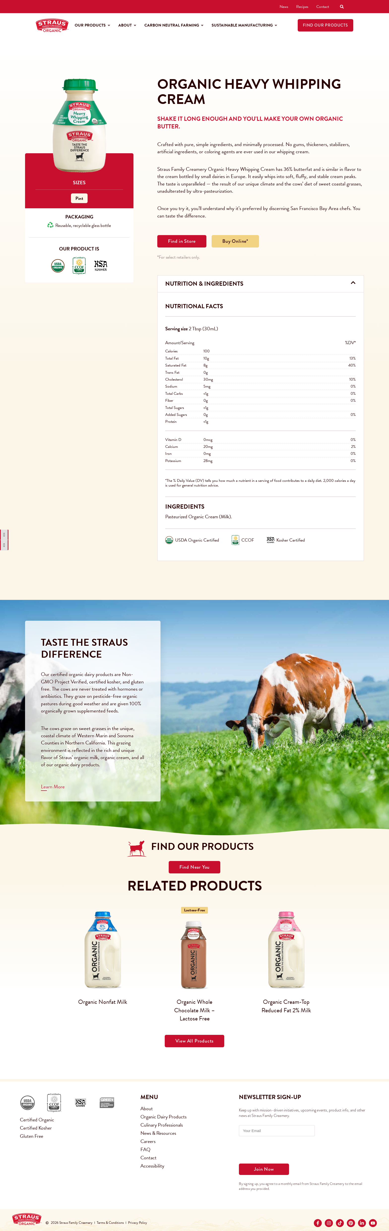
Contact (322, 6)
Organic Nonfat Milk (102, 1001)
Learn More (53, 787)
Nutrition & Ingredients (204, 283)
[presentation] (276, 1149)
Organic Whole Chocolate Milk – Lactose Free (194, 1010)
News (284, 6)
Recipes (302, 6)
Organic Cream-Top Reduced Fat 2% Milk (286, 1006)
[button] (342, 7)
